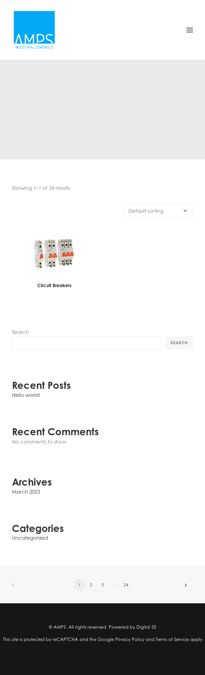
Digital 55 (146, 627)
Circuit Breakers (54, 285)
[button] (189, 30)
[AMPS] (34, 30)
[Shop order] (158, 210)
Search (20, 332)
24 (126, 584)
